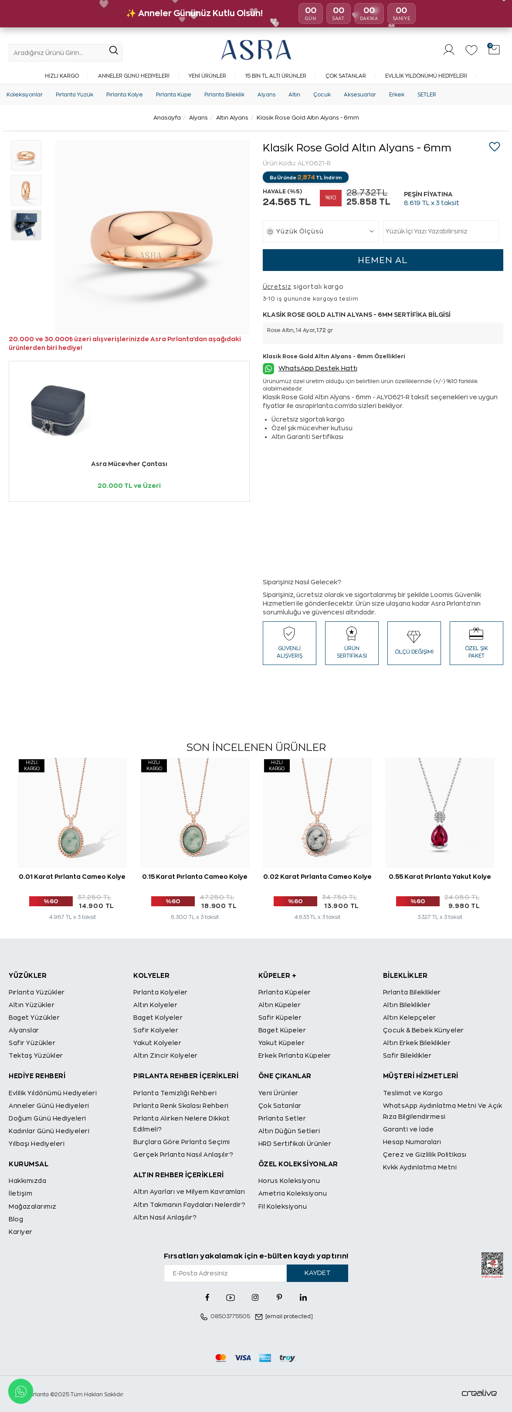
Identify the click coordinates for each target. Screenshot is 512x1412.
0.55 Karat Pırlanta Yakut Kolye (440, 877)
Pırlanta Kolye (124, 94)
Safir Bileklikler (407, 1055)
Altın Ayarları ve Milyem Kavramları (189, 1192)
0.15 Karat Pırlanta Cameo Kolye (195, 877)
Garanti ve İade (408, 1129)
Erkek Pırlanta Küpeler (294, 1055)
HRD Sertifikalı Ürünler (295, 1144)
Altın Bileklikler (407, 1005)
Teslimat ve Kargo (413, 1093)
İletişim (20, 1193)
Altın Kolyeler (155, 1005)
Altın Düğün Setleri (289, 1131)
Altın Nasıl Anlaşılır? (165, 1217)
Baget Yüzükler (34, 1017)
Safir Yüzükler (32, 1043)
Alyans (266, 94)
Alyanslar (24, 1030)
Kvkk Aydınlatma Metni (420, 1167)
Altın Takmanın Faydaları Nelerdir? (189, 1205)
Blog (16, 1219)
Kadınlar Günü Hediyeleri (49, 1131)
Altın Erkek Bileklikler (417, 1043)
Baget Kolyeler (158, 1017)
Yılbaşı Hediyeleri (36, 1144)
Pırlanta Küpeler (284, 992)
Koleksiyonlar (25, 94)
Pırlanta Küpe (173, 94)
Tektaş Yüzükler (36, 1055)
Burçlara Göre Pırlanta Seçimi (181, 1142)
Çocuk (322, 94)
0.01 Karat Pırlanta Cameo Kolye (72, 877)
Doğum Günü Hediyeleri (47, 1118)
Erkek (396, 94)
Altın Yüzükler (31, 1005)
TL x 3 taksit (431, 203)
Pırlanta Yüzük (74, 94)
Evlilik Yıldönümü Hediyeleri (426, 76)
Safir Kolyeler (155, 1030)
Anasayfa (167, 117)
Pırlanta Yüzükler (37, 992)
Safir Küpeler (280, 1017)
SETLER (426, 94)
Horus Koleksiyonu (289, 1181)
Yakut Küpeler (281, 1043)
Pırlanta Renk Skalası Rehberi (181, 1106)
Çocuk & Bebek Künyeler (423, 1030)
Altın (294, 94)
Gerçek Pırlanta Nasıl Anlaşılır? (183, 1155)
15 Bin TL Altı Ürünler (275, 76)
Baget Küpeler (282, 1030)
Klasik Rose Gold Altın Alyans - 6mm (308, 117)
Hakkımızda (27, 1181)
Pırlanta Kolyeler (160, 992)
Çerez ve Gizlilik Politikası (425, 1155)
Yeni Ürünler (207, 76)
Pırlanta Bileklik (224, 94)
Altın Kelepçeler (409, 1017)
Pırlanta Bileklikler (412, 992)
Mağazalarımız (33, 1206)
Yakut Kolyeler (157, 1043)
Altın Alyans (232, 117)
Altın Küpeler (279, 1005)
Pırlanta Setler (282, 1118)
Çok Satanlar (346, 76)
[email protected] (289, 1316)
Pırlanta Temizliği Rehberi (175, 1093)
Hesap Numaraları (412, 1142)
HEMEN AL (383, 260)
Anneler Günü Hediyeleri (134, 76)
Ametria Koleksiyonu (292, 1193)
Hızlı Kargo (62, 76)
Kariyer (21, 1232)
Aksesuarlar (360, 94)
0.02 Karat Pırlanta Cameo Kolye (317, 877)
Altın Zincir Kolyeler (165, 1055)
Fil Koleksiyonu (282, 1206)
